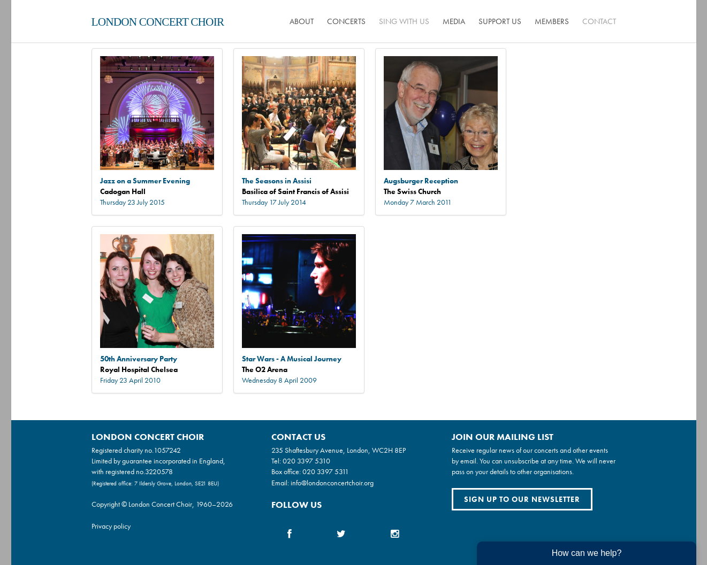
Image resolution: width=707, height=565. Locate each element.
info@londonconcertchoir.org (332, 482)
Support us (499, 21)
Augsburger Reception (421, 180)
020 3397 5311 (325, 471)
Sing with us (404, 21)
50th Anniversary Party (138, 358)
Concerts (346, 21)
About (302, 21)
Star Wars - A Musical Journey (291, 358)
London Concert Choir (158, 22)
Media (454, 21)
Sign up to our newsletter (522, 499)
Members (552, 21)
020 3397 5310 (306, 461)
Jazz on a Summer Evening (145, 180)
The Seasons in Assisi (276, 180)
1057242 (167, 450)
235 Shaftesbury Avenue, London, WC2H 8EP (338, 450)
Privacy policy (111, 526)
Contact (599, 21)
